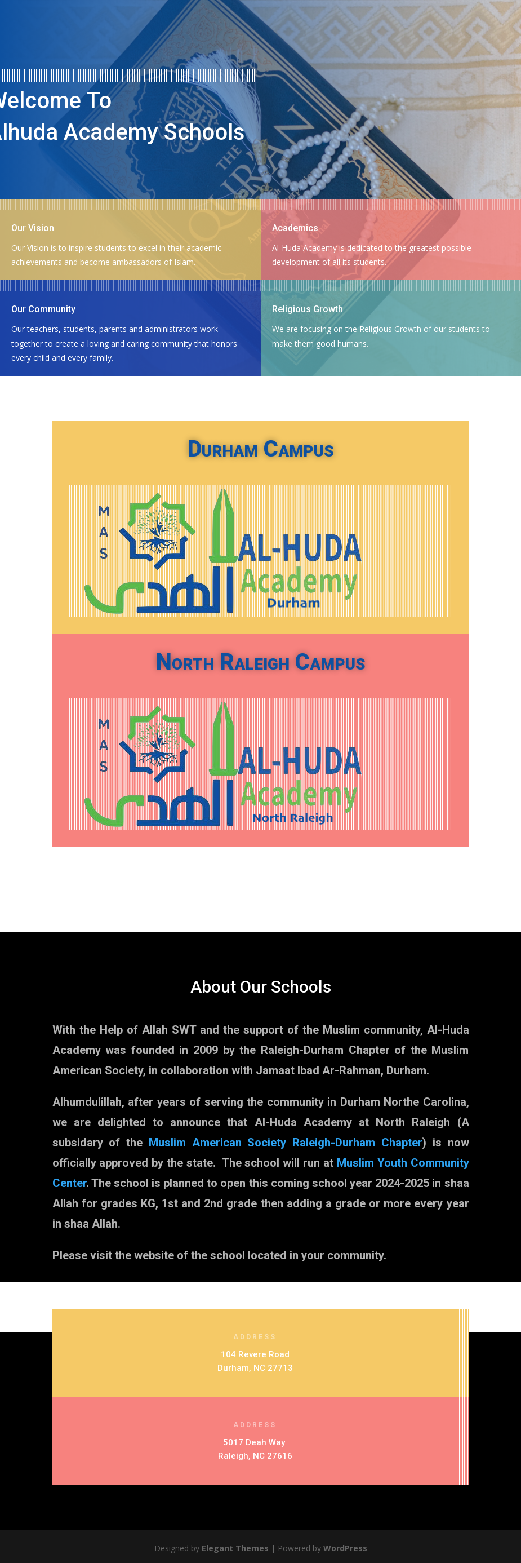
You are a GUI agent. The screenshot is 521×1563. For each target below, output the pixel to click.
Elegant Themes (235, 1548)
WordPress (345, 1548)
